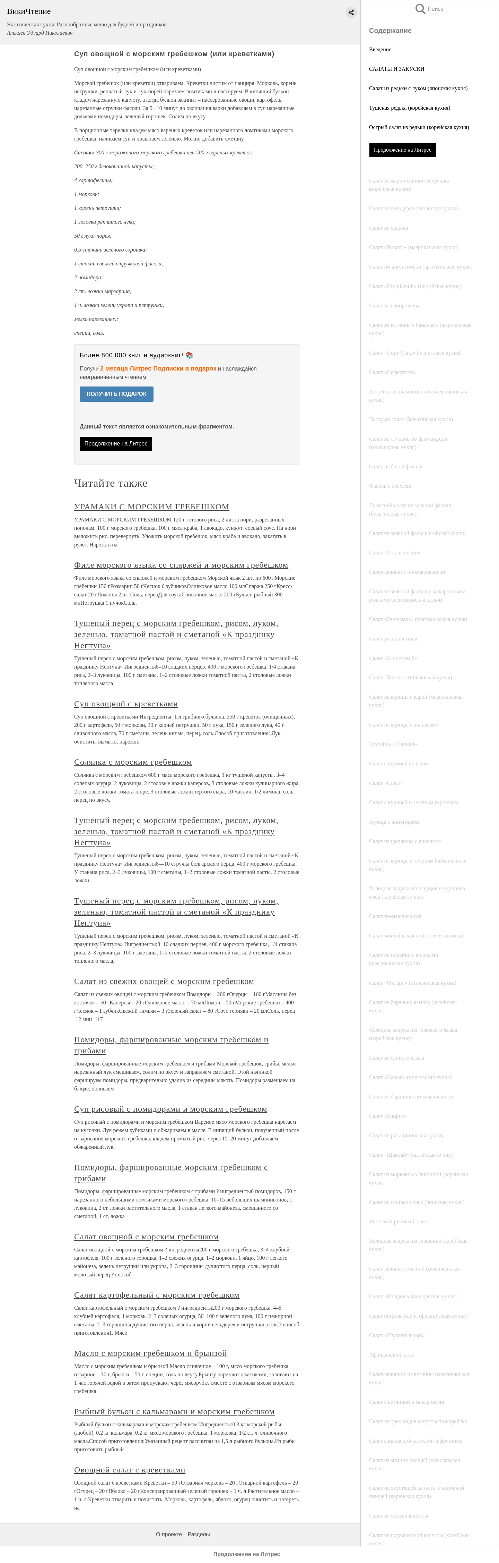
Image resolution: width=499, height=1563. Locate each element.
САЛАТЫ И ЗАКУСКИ (396, 69)
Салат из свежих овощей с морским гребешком (164, 981)
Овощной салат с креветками (129, 1469)
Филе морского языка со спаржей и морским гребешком (181, 564)
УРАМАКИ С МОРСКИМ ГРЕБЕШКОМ (151, 506)
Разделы (198, 1534)
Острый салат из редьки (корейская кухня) (419, 127)
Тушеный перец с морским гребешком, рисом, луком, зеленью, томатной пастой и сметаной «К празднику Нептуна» (176, 634)
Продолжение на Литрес (402, 150)
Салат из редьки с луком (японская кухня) (418, 88)
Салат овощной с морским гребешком (146, 1236)
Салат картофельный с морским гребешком (156, 1294)
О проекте (169, 1534)
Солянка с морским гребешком (133, 761)
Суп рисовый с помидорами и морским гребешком (170, 1108)
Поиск (429, 9)
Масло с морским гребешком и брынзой (150, 1353)
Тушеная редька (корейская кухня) (409, 108)
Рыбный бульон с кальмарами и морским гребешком (174, 1411)
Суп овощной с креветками (126, 703)
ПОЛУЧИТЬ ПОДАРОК (117, 394)
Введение (380, 49)
